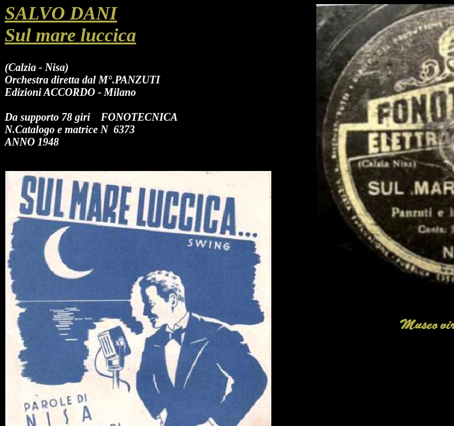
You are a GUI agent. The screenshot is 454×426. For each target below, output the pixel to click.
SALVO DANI (61, 13)
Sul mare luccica (70, 35)
